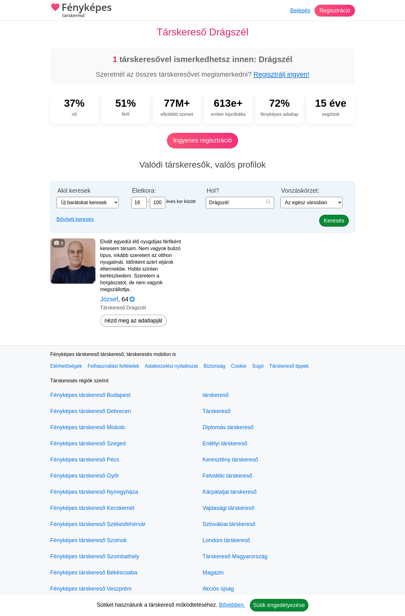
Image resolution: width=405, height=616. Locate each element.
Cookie (238, 366)
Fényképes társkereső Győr (84, 476)
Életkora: (144, 190)
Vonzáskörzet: (300, 190)
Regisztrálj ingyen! (281, 74)
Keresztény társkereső (230, 459)
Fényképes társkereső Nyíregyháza (94, 492)
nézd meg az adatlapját (133, 320)
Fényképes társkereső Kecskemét (92, 508)
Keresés (334, 221)
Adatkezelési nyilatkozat (171, 366)
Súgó (258, 366)
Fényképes (81, 11)
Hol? (213, 190)
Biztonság (214, 366)
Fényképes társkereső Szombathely (94, 556)
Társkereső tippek (289, 366)
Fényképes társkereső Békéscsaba (93, 572)
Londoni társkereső (226, 540)
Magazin (213, 572)
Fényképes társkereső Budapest (90, 395)
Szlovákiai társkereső (229, 524)
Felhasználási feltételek (113, 366)
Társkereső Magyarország (235, 556)
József (109, 299)
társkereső (216, 395)
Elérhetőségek (66, 366)
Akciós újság (218, 589)
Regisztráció (334, 10)
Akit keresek (74, 190)
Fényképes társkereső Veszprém (91, 589)
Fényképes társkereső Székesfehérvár (98, 524)
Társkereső (217, 411)
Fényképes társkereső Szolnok (88, 540)
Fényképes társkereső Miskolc (88, 427)
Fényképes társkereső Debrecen (90, 411)
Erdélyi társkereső (225, 443)
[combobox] (240, 203)
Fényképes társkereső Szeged (88, 443)
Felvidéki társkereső (227, 476)
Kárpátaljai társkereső (230, 492)
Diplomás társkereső (228, 427)
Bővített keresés (75, 219)
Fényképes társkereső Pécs (84, 459)
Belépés (300, 10)
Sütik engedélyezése (279, 605)
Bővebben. (232, 605)
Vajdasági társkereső (229, 508)
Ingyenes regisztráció (202, 140)
